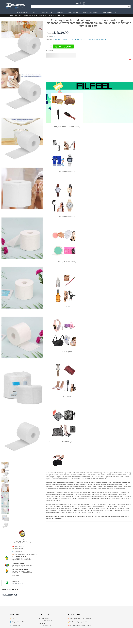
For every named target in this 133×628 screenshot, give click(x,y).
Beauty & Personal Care (29, 15)
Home (11, 15)
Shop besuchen (67, 129)
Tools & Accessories (43, 15)
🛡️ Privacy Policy (15, 625)
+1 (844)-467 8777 (18, 583)
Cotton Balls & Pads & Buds (58, 15)
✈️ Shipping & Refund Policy (18, 622)
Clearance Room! (9, 595)
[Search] (80, 6)
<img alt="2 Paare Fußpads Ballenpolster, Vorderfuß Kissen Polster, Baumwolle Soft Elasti (69, 461)
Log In (77, 3)
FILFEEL (54, 37)
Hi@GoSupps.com (47, 625)
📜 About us (13, 619)
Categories (18, 15)
